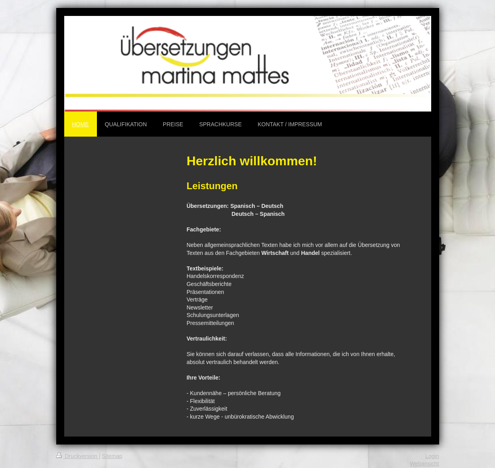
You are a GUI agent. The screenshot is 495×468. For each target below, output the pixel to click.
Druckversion (77, 456)
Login (432, 456)
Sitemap (112, 456)
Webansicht (424, 463)
